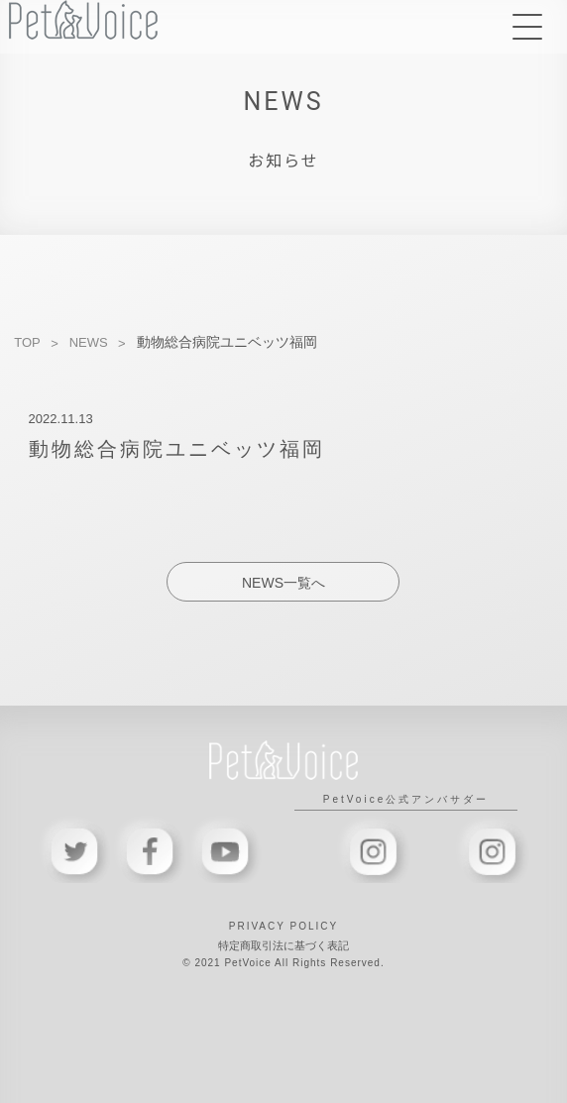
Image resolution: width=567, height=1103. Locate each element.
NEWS (88, 342)
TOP (27, 342)
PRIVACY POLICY (283, 926)
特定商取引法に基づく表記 (283, 945)
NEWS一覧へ (283, 583)
